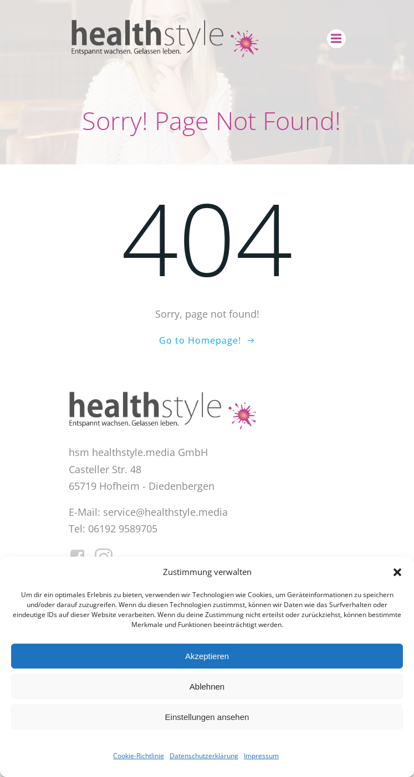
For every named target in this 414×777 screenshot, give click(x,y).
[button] (397, 572)
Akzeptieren (207, 656)
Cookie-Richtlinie (138, 755)
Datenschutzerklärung (204, 755)
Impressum (261, 755)
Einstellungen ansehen (207, 717)
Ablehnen (207, 686)
